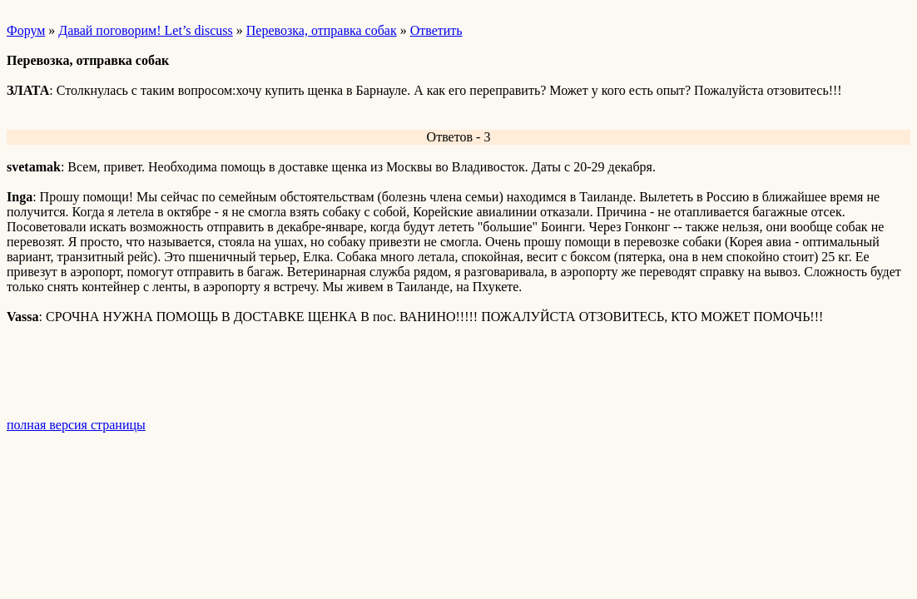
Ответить (436, 30)
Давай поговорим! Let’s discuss (145, 30)
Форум (26, 30)
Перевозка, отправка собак (321, 30)
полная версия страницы (76, 425)
